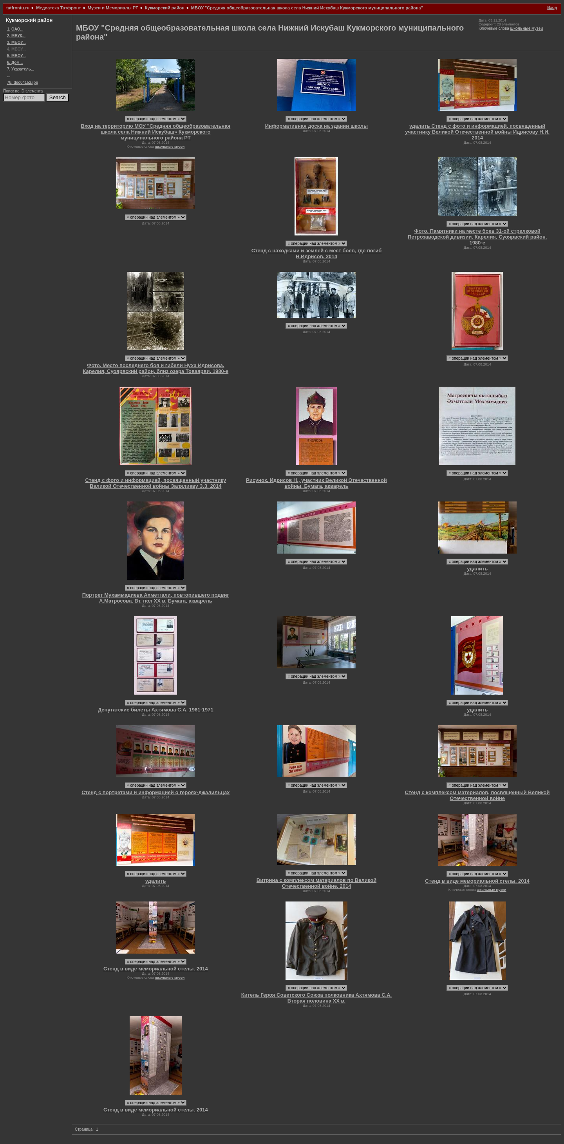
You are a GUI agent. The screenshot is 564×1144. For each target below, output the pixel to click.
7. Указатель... (20, 69)
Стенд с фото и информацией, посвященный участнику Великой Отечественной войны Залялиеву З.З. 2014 (155, 483)
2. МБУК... (16, 36)
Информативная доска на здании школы (316, 126)
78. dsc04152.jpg (22, 82)
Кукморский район (164, 7)
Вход (552, 7)
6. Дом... (15, 62)
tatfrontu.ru (17, 7)
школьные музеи (526, 28)
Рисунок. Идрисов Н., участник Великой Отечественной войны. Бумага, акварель (316, 483)
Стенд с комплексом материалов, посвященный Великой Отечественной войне (477, 795)
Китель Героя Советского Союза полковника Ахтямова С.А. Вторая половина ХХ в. (316, 998)
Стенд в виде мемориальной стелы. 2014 (477, 881)
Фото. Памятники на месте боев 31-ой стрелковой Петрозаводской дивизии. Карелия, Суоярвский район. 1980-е (477, 237)
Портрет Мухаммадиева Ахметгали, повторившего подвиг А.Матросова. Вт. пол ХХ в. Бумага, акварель (155, 598)
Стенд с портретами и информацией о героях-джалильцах (155, 792)
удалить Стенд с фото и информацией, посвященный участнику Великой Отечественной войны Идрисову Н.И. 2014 (477, 132)
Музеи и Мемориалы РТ (113, 7)
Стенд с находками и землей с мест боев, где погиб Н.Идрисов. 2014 (316, 253)
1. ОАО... (15, 29)
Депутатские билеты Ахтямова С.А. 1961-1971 (155, 710)
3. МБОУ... (16, 42)
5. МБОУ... (16, 56)
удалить (477, 569)
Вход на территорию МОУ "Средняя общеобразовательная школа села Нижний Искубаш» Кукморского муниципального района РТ (155, 132)
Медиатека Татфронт (58, 7)
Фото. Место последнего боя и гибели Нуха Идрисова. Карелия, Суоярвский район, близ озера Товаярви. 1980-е (155, 368)
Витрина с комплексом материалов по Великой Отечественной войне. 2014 (316, 883)
